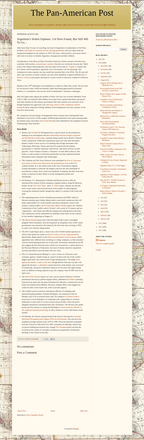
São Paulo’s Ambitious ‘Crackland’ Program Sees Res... (112, 134)
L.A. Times (54, 186)
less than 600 (47, 121)
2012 (100, 227)
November (104, 69)
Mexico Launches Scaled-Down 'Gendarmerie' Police (111, 106)
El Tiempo (63, 205)
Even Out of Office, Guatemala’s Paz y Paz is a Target (113, 150)
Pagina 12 (73, 67)
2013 (100, 223)
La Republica (43, 265)
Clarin (26, 77)
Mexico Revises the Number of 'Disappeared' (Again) (111, 112)
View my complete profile (105, 244)
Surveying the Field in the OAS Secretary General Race (111, 90)
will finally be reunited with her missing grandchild (44, 50)
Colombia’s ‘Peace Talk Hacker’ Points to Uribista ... (111, 101)
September (104, 76)
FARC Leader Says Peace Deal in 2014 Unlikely (112, 156)
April (103, 208)
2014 (100, 63)
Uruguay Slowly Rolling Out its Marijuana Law (111, 84)
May (102, 205)
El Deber (71, 279)
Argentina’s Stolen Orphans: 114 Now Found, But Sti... (113, 176)
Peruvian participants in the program (62, 237)
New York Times (39, 186)
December (104, 66)
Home (53, 411)
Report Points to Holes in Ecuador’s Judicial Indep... (112, 192)
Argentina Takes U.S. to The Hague (112, 166)
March (103, 212)
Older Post (84, 411)
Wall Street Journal (32, 277)
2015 (100, 59)
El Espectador (49, 205)
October (104, 73)
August (103, 80)
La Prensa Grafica (72, 296)
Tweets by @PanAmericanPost (107, 40)
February (104, 215)
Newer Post (22, 411)
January (103, 219)
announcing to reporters (45, 64)
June (102, 201)
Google (98, 250)
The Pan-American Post (72, 12)
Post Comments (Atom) (35, 415)
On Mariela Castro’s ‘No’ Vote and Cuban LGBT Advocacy (112, 128)
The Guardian (61, 327)
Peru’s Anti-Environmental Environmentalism (109, 123)
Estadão (35, 132)
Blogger (76, 429)
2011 (100, 230)
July (102, 198)
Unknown (102, 240)
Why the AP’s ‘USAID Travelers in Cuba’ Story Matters (112, 181)
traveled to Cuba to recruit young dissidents (62, 234)
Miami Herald (30, 220)
